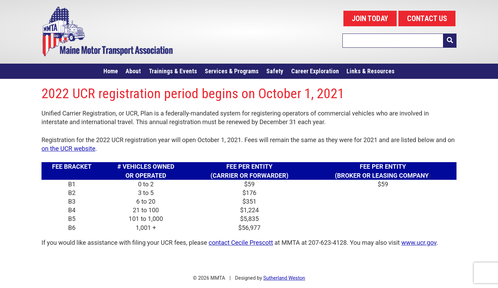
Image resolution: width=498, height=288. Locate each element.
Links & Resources (371, 71)
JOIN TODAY (370, 18)
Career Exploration (315, 71)
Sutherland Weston (284, 278)
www (408, 242)
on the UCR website (68, 148)
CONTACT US (427, 18)
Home (110, 71)
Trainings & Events (173, 71)
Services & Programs (232, 71)
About (133, 71)
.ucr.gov (425, 242)
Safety (274, 71)
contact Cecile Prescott (241, 242)
